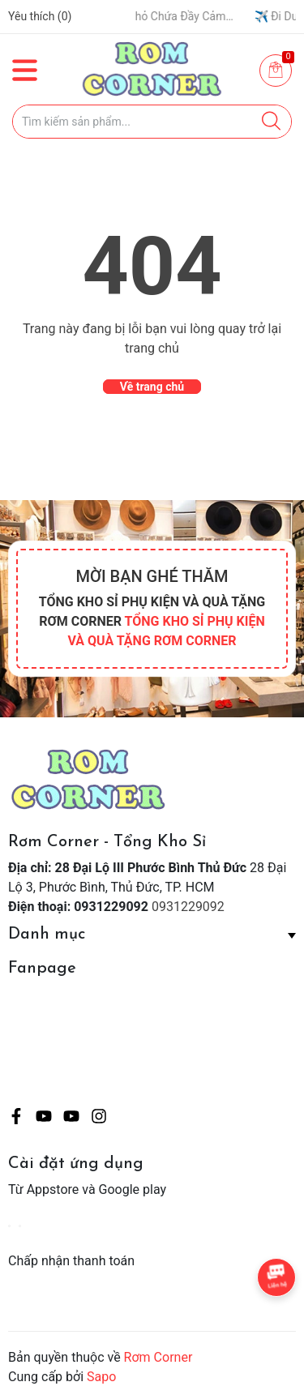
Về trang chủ (152, 386)
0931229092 (188, 906)
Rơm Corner (158, 1357)
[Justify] (271, 121)
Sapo (101, 1376)
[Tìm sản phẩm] (152, 121)
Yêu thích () (39, 16)
